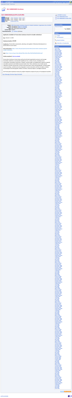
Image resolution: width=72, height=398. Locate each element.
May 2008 (57, 286)
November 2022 (58, 93)
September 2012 (58, 229)
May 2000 (57, 387)
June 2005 (57, 325)
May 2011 (57, 246)
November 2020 (58, 120)
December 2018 (58, 146)
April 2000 (57, 388)
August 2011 (58, 243)
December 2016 (58, 172)
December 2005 (58, 318)
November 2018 (58, 147)
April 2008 (57, 287)
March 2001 (57, 376)
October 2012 (58, 227)
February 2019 (58, 143)
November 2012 (58, 226)
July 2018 (57, 151)
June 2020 (57, 126)
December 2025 (58, 53)
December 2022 (58, 92)
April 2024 (57, 75)
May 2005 (57, 326)
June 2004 (57, 338)
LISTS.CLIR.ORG (4, 396)
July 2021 (57, 111)
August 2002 (58, 359)
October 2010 (58, 254)
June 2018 (57, 152)
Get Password (60, 37)
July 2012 (57, 231)
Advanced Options (59, 26)
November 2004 (58, 333)
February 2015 (58, 196)
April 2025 (57, 61)
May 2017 (57, 167)
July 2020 (57, 124)
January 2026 (58, 51)
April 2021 (57, 115)
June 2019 (57, 139)
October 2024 (58, 68)
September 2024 (58, 69)
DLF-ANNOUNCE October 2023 (64, 18)
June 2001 (57, 372)
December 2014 (58, 199)
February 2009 (58, 276)
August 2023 (58, 84)
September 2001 (58, 369)
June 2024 (57, 72)
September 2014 (58, 202)
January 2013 (58, 224)
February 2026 (58, 50)
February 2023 (58, 90)
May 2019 (57, 140)
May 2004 (57, 339)
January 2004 (58, 344)
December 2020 (58, 119)
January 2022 (58, 105)
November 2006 (58, 306)
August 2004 (58, 336)
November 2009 (58, 266)
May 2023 (57, 87)
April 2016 (57, 181)
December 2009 (58, 265)
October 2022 (58, 95)
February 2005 (58, 329)
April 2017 (57, 168)
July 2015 (57, 191)
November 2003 (58, 346)
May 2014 (57, 206)
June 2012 (57, 232)
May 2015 (57, 193)
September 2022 (58, 96)
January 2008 (58, 291)
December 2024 (58, 66)
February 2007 (58, 303)
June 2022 (57, 99)
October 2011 (58, 241)
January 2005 (58, 330)
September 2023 (58, 82)
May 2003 (57, 352)
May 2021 (57, 113)
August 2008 (58, 283)
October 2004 (58, 334)
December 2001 (58, 367)
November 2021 (58, 107)
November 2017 (58, 160)
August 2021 (58, 110)
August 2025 (58, 57)
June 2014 (57, 205)
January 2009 (58, 277)
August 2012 (58, 230)
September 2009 (58, 268)
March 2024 (57, 76)
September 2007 (58, 295)
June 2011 (57, 245)
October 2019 (58, 134)
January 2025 (58, 65)
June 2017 (57, 165)
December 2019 (58, 132)
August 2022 (58, 97)
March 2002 (57, 364)
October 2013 (58, 214)
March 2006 (57, 315)
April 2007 (57, 300)
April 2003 (57, 354)
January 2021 (58, 118)
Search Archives (58, 24)
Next (20, 17)
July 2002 (57, 360)
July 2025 (57, 58)
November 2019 (58, 133)
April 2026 (57, 48)
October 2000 (58, 381)
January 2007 (58, 304)
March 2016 (57, 182)
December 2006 (58, 305)
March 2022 (57, 102)
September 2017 (58, 162)
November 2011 (58, 240)
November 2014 (58, 200)
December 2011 (58, 238)
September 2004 (58, 335)
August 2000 (58, 383)
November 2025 (58, 54)
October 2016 (58, 174)
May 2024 (57, 74)
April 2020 (57, 128)
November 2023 (58, 80)
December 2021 (58, 106)
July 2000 (57, 385)
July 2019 (57, 138)
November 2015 (58, 186)
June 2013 (57, 219)
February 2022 (58, 103)
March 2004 (57, 341)
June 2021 (57, 112)
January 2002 (58, 366)
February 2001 (58, 377)
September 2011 (58, 242)
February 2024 (58, 77)
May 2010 (57, 260)
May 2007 (57, 299)
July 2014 (57, 204)
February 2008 (58, 289)
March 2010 (57, 262)
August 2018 (58, 150)
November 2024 (58, 67)
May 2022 (57, 100)
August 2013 (58, 216)
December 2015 (58, 185)
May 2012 (57, 233)
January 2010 (58, 264)
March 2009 (57, 275)
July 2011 (57, 244)
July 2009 (57, 271)
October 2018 (58, 148)
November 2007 (58, 293)
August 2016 (58, 176)
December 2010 (58, 252)
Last (23, 17)
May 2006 (57, 313)
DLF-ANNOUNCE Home (62, 16)
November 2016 (58, 173)
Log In (58, 35)
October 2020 (58, 121)
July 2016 (57, 178)
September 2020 (58, 122)
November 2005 (58, 319)
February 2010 (58, 263)
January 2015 (58, 198)
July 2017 (57, 164)
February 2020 (58, 130)
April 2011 (57, 247)
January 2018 (58, 158)
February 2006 (58, 316)
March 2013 (57, 222)
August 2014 (58, 203)
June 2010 (57, 258)
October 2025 (58, 55)
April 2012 (57, 234)
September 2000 (58, 382)
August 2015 (58, 190)
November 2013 (58, 213)
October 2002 (58, 358)
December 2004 (58, 331)
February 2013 (58, 223)
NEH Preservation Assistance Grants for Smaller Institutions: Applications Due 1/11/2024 (31, 25)
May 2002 (57, 361)
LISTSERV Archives (61, 15)
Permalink (20, 74)
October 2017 (58, 161)
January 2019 (58, 144)
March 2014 (57, 209)
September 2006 (58, 308)
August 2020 (58, 123)
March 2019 (57, 142)
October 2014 (58, 201)
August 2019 (58, 137)
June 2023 (57, 86)
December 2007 (58, 292)
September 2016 (58, 175)
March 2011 (57, 248)
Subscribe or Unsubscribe (63, 43)
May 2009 (57, 273)
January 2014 (58, 211)
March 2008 (57, 288)
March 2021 (57, 116)
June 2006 (57, 312)
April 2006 (57, 314)
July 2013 (57, 217)
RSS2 (69, 391)
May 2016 (57, 180)
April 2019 (57, 141)
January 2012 (58, 237)
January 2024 (58, 78)
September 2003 (58, 348)
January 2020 (58, 131)
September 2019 (58, 136)
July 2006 (57, 310)
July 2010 (57, 257)
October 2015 (58, 188)
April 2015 (57, 194)
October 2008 (58, 281)
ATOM (62, 391)
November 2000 (58, 380)
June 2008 (57, 285)
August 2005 (58, 323)
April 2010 (57, 261)
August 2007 (58, 296)
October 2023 (58, 81)
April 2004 (57, 340)
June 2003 (57, 351)
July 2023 (57, 85)
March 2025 (57, 62)
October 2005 (58, 320)
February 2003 (58, 356)
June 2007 (57, 298)
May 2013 (57, 220)
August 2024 (58, 70)
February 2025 (58, 64)
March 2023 (57, 89)
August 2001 (58, 370)
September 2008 (58, 282)
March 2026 (57, 49)
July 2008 (57, 284)
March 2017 (57, 169)
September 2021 (58, 109)
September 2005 (58, 321)
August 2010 (58, 256)
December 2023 (58, 79)
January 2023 (58, 91)
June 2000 (57, 386)
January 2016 (58, 184)
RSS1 (66, 391)
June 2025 (57, 59)
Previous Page (13, 74)
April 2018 (57, 154)
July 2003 (57, 350)
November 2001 (58, 368)
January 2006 (58, 317)
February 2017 (58, 170)
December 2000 (58, 379)
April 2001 (57, 375)
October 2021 (58, 108)
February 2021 (58, 117)
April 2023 (57, 88)
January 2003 (58, 357)
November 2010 (58, 253)
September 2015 (58, 189)
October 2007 (58, 294)
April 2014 (57, 207)
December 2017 (58, 159)
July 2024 (57, 71)
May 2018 (57, 153)
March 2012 (57, 235)
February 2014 (58, 210)
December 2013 (58, 212)
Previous (16, 17)
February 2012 (58, 236)
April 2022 (57, 101)
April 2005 (57, 327)
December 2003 (58, 345)
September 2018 (58, 149)
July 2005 (57, 324)
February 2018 (58, 157)
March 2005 (57, 328)
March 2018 (57, 155)
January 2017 (58, 171)
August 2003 (58, 349)
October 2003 (58, 347)
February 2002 (58, 365)
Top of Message (6, 74)
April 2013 (57, 221)
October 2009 (58, 267)
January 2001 (58, 378)
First (12, 17)
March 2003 (57, 355)
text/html (16, 31)
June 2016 (57, 179)
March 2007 (57, 302)
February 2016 (58, 183)
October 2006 (58, 307)
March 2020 (57, 129)
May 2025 (57, 60)
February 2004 (58, 343)
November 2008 (58, 279)
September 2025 (58, 56)
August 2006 (58, 309)
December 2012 (58, 225)
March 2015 (57, 195)
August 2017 (58, 163)
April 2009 (57, 274)
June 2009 (57, 272)
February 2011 (58, 250)
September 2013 (58, 215)
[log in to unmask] (22, 26)
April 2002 (57, 362)
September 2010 (58, 255)
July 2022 (57, 98)
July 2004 (57, 337)
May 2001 (57, 374)
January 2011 (58, 251)
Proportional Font (14, 21)
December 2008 (58, 278)
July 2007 (57, 297)
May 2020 (57, 127)
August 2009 (58, 269)
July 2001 (57, 371)
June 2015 (57, 192)
